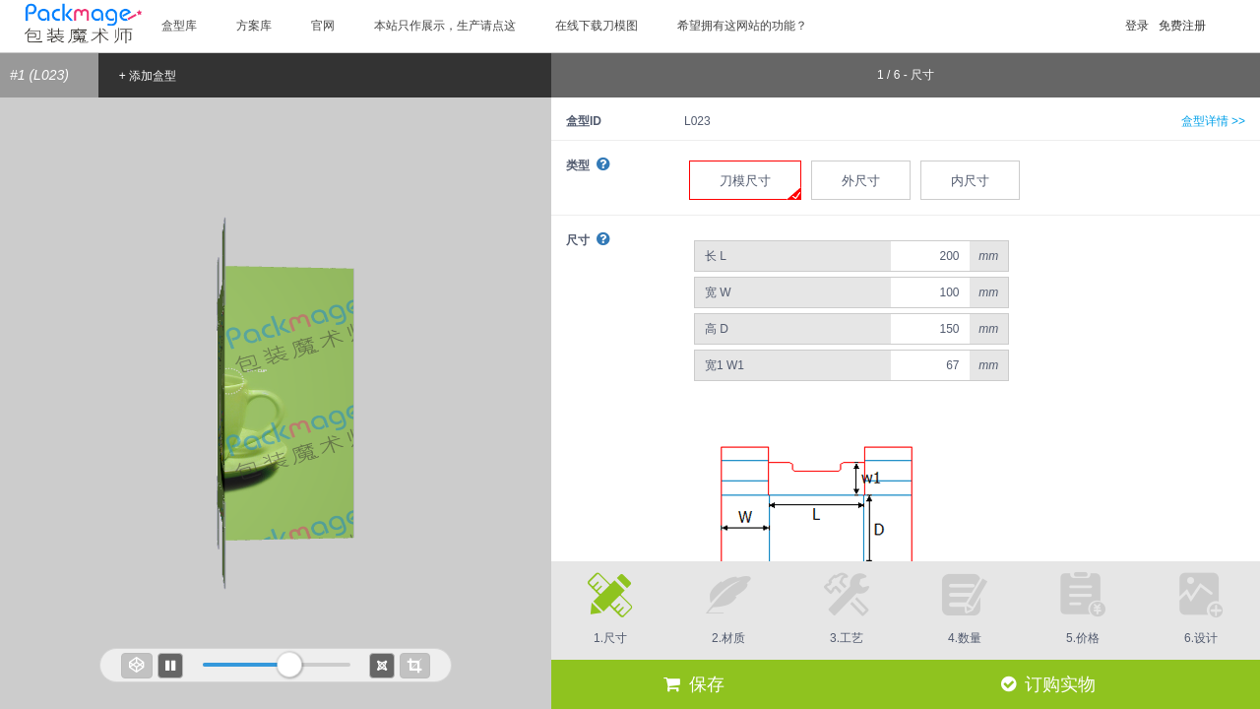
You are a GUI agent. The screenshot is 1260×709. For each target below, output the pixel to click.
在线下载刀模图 (596, 25)
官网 (323, 25)
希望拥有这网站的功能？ (742, 25)
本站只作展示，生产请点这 (445, 25)
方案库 (254, 25)
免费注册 (1182, 25)
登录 (1137, 25)
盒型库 (179, 25)
